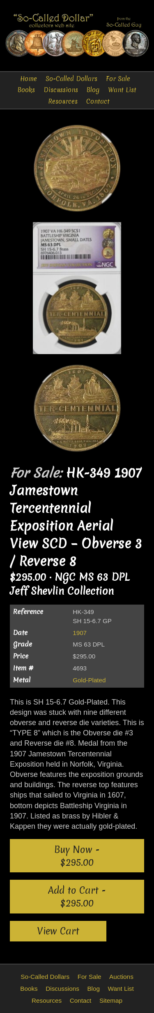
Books (26, 90)
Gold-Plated (89, 680)
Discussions (61, 90)
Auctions (121, 976)
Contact (98, 101)
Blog (93, 90)
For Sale (118, 78)
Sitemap (110, 1000)
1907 (80, 632)
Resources (63, 101)
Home (28, 78)
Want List (122, 90)
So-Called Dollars (71, 78)
